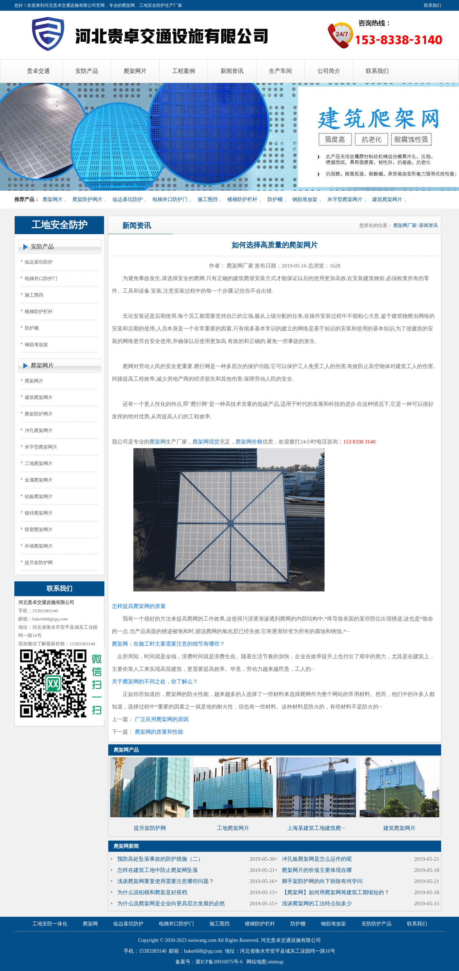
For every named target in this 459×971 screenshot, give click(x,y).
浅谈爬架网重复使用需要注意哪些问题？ (165, 881)
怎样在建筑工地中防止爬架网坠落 (157, 870)
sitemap (276, 962)
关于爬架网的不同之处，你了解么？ (155, 681)
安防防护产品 (376, 923)
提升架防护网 (39, 562)
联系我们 (432, 5)
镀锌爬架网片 (39, 513)
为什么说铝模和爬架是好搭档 (152, 892)
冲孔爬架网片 (39, 430)
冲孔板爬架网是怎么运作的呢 (317, 859)
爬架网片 (53, 199)
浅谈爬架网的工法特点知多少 (317, 903)
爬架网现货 (206, 442)
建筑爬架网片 (387, 199)
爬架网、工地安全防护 (143, 5)
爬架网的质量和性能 (159, 732)
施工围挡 (208, 199)
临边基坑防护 (128, 199)
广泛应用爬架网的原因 (162, 719)
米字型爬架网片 (345, 199)
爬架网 (158, 442)
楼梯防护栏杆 (242, 199)
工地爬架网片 (39, 463)
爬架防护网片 (87, 199)
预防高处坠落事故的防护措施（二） (160, 859)
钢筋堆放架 (304, 199)
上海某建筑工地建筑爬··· (316, 828)
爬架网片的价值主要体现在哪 (317, 870)
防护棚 (275, 199)
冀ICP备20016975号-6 (218, 962)
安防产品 (42, 246)
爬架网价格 (249, 442)
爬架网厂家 (405, 225)
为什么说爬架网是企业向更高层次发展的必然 (171, 903)
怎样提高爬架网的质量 (139, 606)
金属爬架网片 (39, 480)
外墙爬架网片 (39, 546)
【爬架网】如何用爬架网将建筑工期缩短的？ (335, 892)
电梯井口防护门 (170, 199)
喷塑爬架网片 (39, 529)
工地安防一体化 (49, 923)
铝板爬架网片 (39, 496)
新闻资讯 (428, 225)
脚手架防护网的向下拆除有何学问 (322, 881)
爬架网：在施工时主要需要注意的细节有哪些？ (168, 644)
